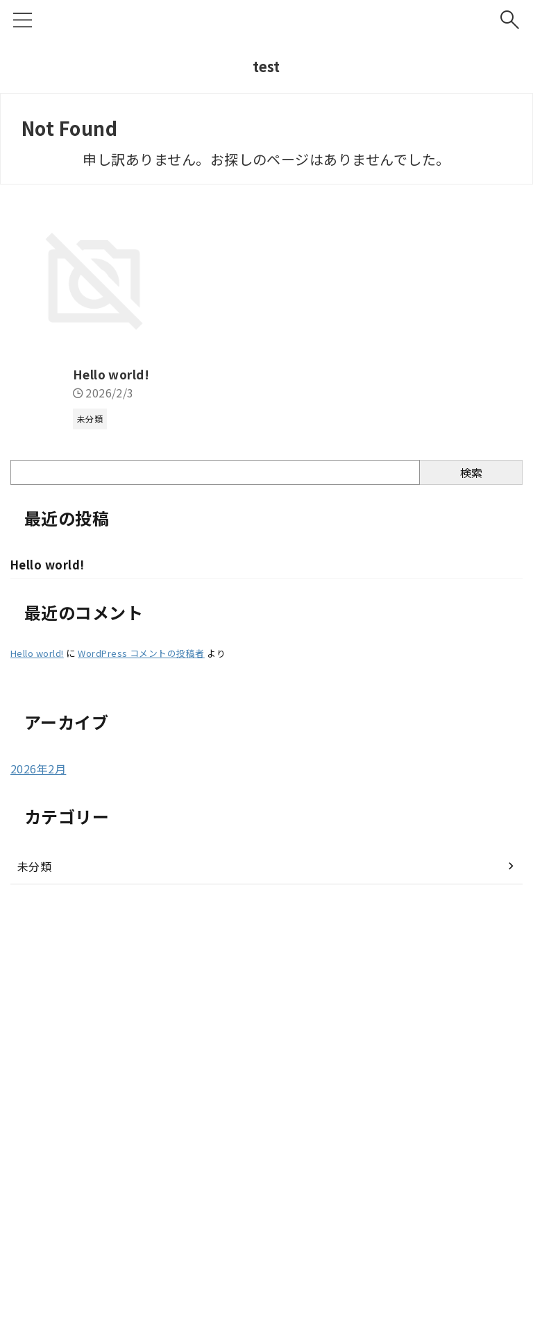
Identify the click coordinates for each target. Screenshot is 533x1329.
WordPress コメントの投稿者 (141, 997)
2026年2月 (38, 1113)
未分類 (34, 1211)
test (266, 66)
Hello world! (50, 719)
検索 (471, 817)
